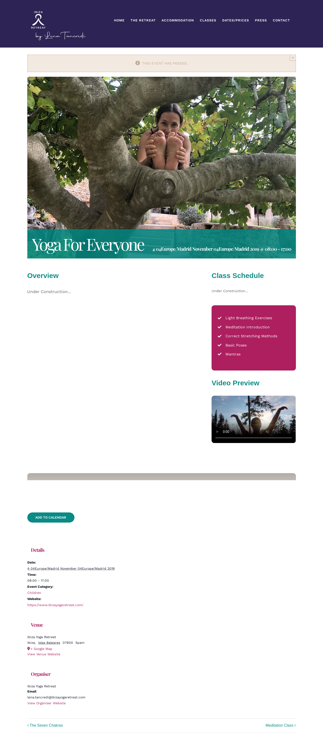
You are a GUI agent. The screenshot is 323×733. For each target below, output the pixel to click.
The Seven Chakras (46, 726)
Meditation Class (279, 726)
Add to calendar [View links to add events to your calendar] (50, 517)
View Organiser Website (46, 703)
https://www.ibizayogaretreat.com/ (55, 605)
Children (34, 593)
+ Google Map (41, 649)
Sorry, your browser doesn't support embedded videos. (254, 419)
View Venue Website (43, 654)
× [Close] (293, 58)
